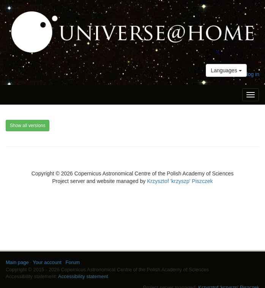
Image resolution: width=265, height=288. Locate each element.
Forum (73, 262)
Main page (17, 262)
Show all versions (27, 125)
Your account (47, 262)
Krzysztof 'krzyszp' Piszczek (180, 181)
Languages (226, 70)
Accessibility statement (83, 276)
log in (253, 74)
